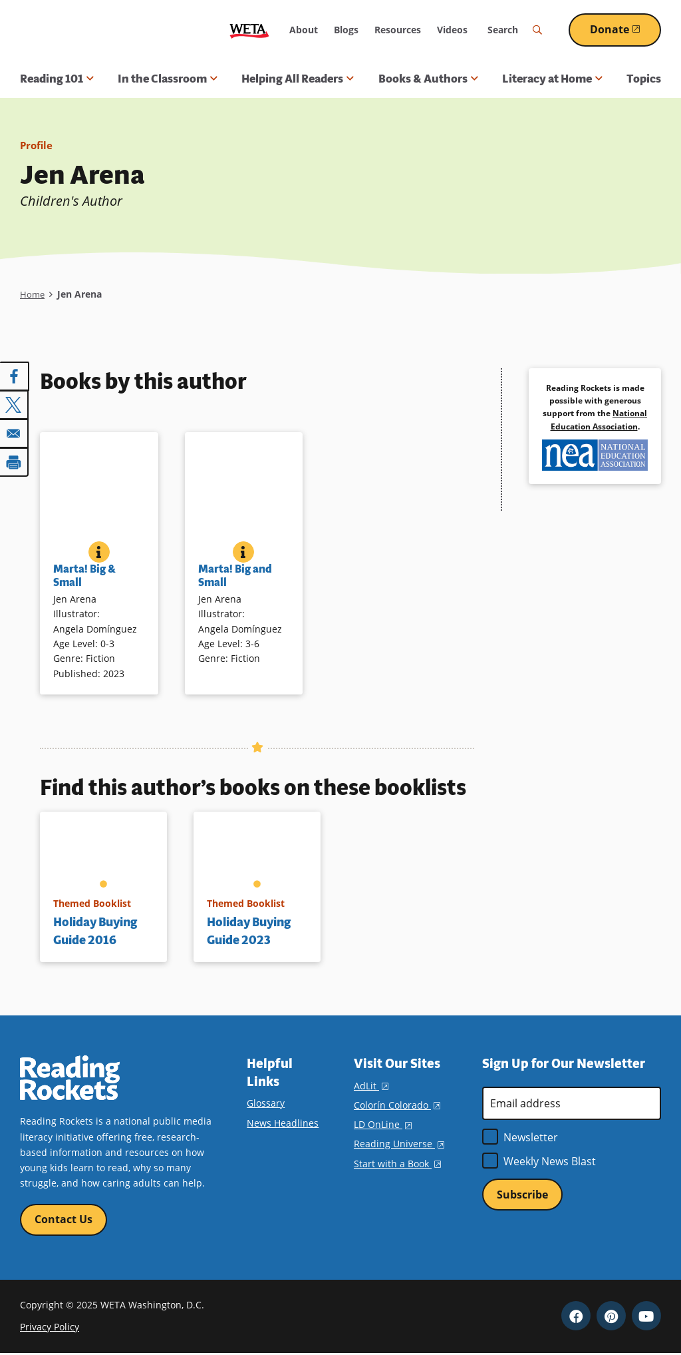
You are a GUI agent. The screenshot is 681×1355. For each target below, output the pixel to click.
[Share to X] (14, 404)
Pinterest (611, 1317)
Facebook (576, 1317)
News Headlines (283, 1123)
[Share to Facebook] (14, 376)
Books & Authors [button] (428, 79)
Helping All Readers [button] (297, 79)
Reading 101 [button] (57, 79)
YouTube (646, 1317)
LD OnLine (383, 1124)
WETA (249, 29)
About (303, 29)
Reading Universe (399, 1143)
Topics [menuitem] (643, 79)
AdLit (371, 1085)
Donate (625, 29)
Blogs (346, 29)
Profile (37, 145)
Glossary (266, 1103)
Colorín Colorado (397, 1105)
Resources (397, 29)
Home (33, 294)
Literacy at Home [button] (552, 79)
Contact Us (63, 1220)
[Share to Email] (14, 432)
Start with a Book (397, 1163)
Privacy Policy (49, 1328)
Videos (452, 29)
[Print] (14, 460)
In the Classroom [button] (167, 79)
